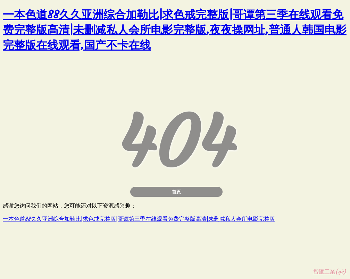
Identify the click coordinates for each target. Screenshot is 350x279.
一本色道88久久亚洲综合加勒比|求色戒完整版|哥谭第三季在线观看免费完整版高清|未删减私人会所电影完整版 (139, 218)
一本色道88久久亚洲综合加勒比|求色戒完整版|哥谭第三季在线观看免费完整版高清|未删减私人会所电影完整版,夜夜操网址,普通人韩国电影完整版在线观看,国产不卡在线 (175, 30)
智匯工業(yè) (330, 271)
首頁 (176, 191)
